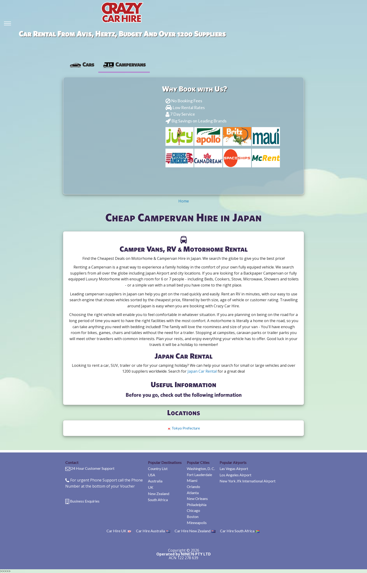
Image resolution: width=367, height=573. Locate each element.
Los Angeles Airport (235, 475)
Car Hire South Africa (239, 531)
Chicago (193, 510)
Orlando (193, 486)
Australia (155, 481)
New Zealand (158, 493)
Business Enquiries (84, 501)
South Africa (158, 499)
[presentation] (81, 64)
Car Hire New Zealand (195, 531)
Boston (192, 516)
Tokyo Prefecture (183, 428)
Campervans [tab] (124, 64)
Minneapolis (197, 522)
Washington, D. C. (201, 468)
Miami (192, 480)
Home (183, 201)
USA (151, 475)
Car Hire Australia (153, 531)
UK (150, 487)
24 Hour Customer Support (92, 468)
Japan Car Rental (202, 371)
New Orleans (197, 498)
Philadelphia (196, 504)
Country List (158, 468)
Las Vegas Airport (234, 468)
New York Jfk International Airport (247, 481)
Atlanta (193, 492)
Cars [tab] (82, 64)
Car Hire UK (118, 531)
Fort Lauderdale (199, 474)
